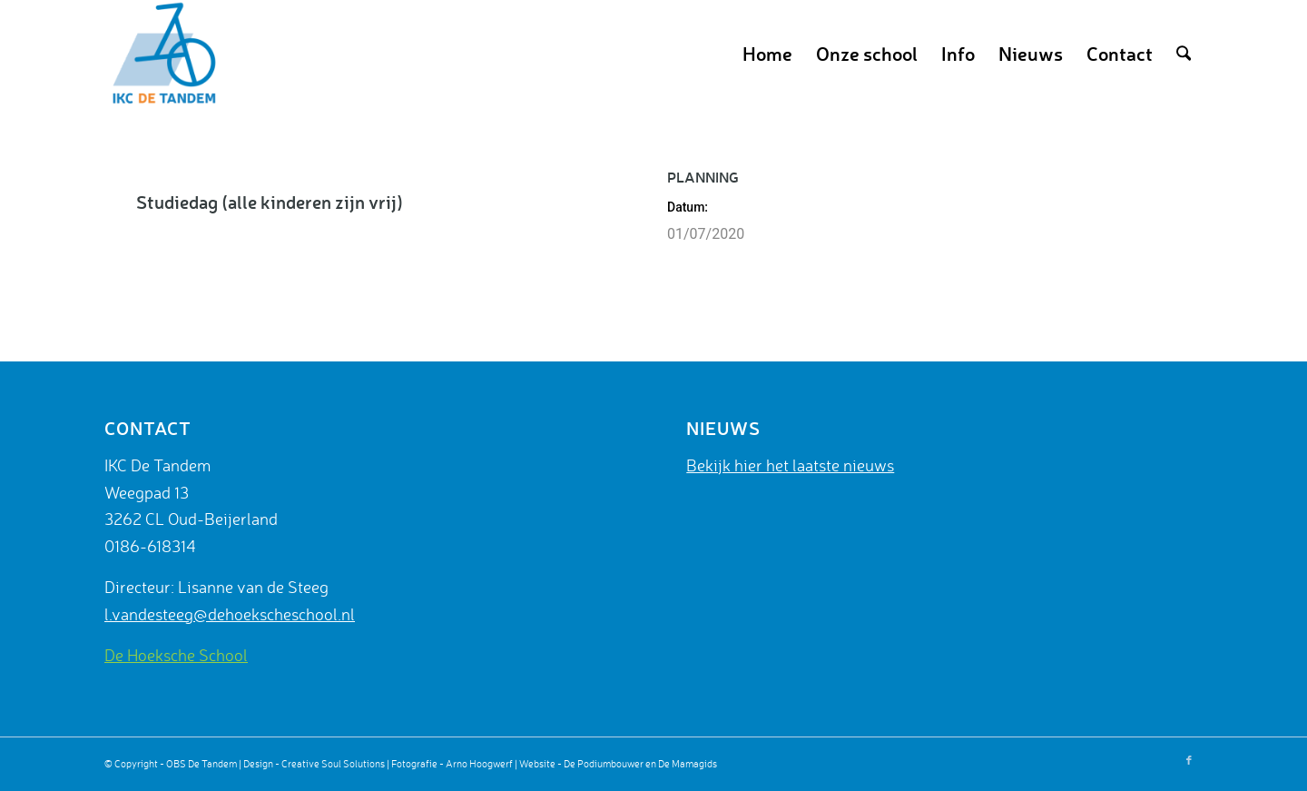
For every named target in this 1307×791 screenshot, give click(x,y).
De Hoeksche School (176, 655)
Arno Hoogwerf (479, 763)
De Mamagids (687, 763)
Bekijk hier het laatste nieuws (790, 465)
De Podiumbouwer (604, 763)
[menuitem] (767, 53)
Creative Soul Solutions (333, 763)
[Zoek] (1184, 53)
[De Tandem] (161, 53)
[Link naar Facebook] (1189, 760)
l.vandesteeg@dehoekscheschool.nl (229, 614)
